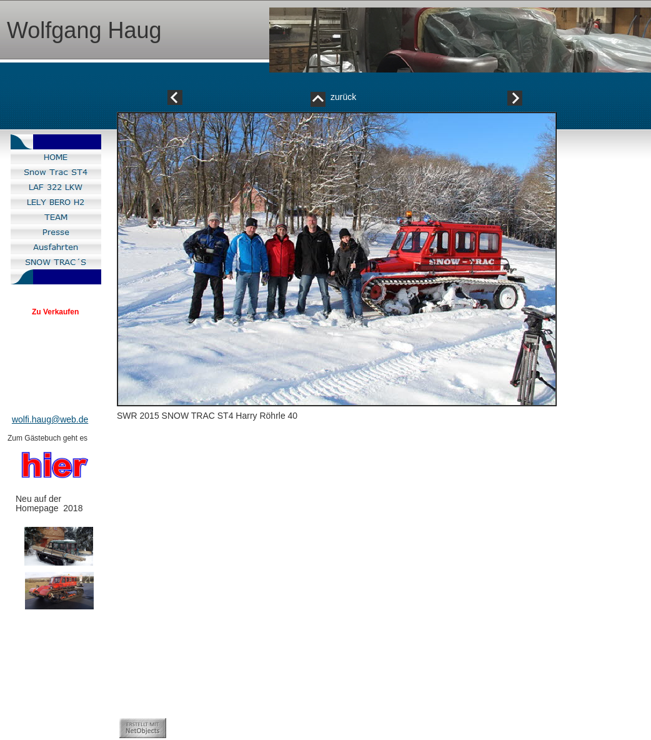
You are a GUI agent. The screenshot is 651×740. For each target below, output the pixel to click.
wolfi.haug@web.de (50, 419)
